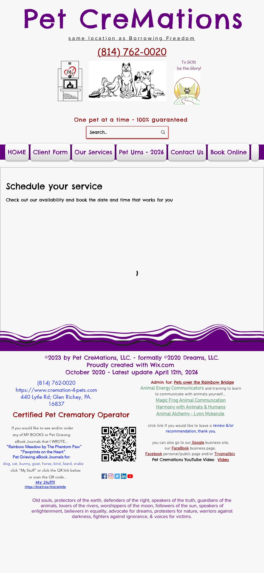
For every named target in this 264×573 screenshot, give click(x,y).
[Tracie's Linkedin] (123, 476)
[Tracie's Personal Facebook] (104, 476)
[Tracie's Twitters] (117, 476)
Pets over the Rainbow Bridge (204, 382)
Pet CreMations (133, 18)
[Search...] (120, 132)
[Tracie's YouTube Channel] (130, 476)
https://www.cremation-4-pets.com (56, 389)
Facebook (153, 454)
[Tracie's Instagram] (110, 476)
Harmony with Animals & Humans (190, 407)
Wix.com (163, 365)
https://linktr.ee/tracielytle (45, 487)
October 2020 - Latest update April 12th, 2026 (131, 372)
